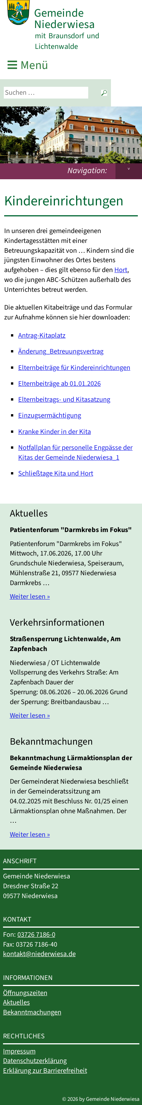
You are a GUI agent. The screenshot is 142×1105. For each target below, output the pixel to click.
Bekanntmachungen (32, 1012)
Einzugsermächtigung (49, 415)
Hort (120, 270)
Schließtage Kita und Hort (55, 473)
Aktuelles (16, 1002)
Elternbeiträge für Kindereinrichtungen (74, 368)
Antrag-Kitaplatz (42, 335)
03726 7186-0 (36, 934)
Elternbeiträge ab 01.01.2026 (59, 383)
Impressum (19, 1051)
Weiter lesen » (30, 596)
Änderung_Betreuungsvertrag (60, 351)
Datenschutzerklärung (35, 1061)
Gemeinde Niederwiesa (64, 19)
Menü (34, 65)
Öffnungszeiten (25, 993)
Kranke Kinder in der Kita (54, 432)
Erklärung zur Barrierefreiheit (45, 1070)
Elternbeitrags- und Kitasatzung (64, 399)
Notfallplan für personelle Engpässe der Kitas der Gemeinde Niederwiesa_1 (75, 452)
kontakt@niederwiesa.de (39, 954)
